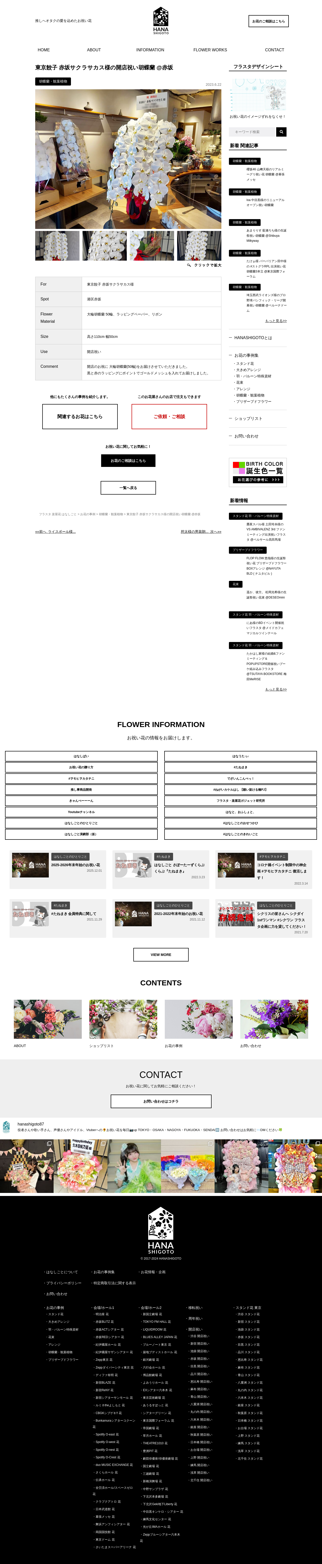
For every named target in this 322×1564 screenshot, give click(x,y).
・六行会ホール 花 (152, 1354)
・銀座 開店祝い (198, 1414)
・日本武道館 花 (103, 1496)
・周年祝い (194, 1305)
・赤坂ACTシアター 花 (108, 1316)
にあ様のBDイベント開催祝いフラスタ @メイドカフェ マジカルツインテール (265, 628)
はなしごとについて (62, 1259)
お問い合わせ (246, 436)
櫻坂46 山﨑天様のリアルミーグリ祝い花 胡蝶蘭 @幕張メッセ (266, 174)
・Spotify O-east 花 (105, 1421)
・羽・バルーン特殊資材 (252, 376)
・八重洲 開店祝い (199, 1391)
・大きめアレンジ (247, 370)
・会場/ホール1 (102, 1294)
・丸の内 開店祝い (199, 1398)
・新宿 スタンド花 (247, 1308)
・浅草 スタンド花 (247, 1437)
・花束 (238, 382)
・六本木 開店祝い (199, 1406)
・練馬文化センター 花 (155, 1506)
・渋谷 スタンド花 (247, 1301)
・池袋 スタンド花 (247, 1316)
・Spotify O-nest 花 (105, 1436)
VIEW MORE (161, 941)
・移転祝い (194, 1294)
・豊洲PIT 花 (148, 1437)
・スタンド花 (243, 364)
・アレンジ (241, 389)
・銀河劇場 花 (149, 1346)
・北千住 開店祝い (199, 1467)
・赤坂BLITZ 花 (103, 1308)
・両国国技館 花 (103, 1518)
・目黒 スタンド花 (247, 1331)
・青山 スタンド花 (247, 1362)
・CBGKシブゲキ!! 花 (107, 1399)
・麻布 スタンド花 (247, 1354)
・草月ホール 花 (151, 1422)
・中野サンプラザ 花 (154, 1475)
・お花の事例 (53, 1294)
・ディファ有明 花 (105, 1362)
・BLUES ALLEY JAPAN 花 (158, 1324)
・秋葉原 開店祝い (199, 1421)
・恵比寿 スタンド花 (249, 1346)
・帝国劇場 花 (149, 1415)
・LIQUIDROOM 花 (153, 1316)
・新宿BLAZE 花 (104, 1369)
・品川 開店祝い (198, 1360)
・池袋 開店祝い (198, 1338)
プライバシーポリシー (64, 1270)
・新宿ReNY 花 (103, 1377)
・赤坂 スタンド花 (247, 1324)
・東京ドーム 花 (103, 1526)
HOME (44, 50)
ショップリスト (248, 418)
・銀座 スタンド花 (247, 1392)
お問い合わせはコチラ (161, 1088)
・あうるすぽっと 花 (154, 1392)
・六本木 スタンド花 (249, 1384)
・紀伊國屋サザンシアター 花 (113, 1339)
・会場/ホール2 (149, 1294)
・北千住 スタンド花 (249, 1445)
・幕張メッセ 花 (103, 1503)
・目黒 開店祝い (198, 1353)
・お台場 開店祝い (199, 1436)
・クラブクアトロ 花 (106, 1488)
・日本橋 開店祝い (199, 1429)
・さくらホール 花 (105, 1459)
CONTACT (274, 50)
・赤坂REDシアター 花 (108, 1324)
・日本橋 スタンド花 (249, 1407)
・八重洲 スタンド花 (249, 1369)
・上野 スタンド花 (247, 1422)
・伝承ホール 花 (103, 1466)
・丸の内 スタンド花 (249, 1377)
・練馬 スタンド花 (247, 1430)
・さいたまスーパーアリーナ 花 (114, 1534)
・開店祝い (194, 1316)
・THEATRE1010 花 (153, 1430)
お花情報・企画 (153, 1259)
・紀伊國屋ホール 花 (106, 1331)
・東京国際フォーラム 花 (157, 1407)
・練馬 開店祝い (198, 1452)
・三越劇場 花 (149, 1460)
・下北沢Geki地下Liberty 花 (158, 1491)
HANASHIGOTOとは (253, 338)
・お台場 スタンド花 (249, 1415)
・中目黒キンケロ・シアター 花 (161, 1498)
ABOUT (94, 50)
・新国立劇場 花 (151, 1301)
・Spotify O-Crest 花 (106, 1444)
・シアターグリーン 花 (155, 1399)
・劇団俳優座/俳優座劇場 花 (159, 1445)
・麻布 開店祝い (198, 1376)
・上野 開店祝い (198, 1444)
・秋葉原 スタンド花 (249, 1399)
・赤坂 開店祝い (198, 1345)
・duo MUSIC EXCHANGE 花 (113, 1451)
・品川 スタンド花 (247, 1339)
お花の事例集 (246, 355)
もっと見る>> (276, 321)
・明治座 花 (100, 1301)
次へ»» (201, 532)
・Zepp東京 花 (102, 1346)
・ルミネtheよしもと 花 (109, 1392)
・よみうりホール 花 (154, 1369)
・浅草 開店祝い (198, 1459)
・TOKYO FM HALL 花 (155, 1308)
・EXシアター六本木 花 (156, 1377)
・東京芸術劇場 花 (152, 1384)
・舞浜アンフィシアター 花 (111, 1511)
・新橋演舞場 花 (151, 1468)
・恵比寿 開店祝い (199, 1368)
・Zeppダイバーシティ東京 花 (113, 1354)
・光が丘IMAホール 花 (155, 1513)
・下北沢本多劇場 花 (154, 1483)
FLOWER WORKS (210, 50)
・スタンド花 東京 (246, 1294)
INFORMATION (150, 50)
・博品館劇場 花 (151, 1362)
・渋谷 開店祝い (198, 1323)
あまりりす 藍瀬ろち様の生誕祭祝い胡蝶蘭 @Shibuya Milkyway (267, 236)
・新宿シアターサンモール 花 (113, 1384)
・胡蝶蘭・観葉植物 (248, 395)
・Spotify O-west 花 (106, 1428)
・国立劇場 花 (149, 1453)
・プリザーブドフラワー (252, 401)
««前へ (55, 532)
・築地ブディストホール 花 (158, 1339)
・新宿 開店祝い (198, 1330)
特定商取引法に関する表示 (115, 1270)
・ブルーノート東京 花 (155, 1331)
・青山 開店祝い (198, 1383)
